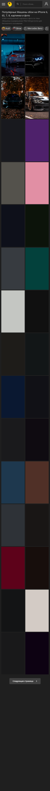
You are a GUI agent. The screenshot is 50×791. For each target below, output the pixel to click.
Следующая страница (25, 681)
